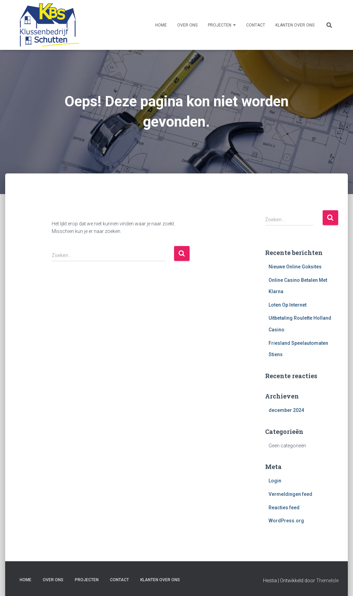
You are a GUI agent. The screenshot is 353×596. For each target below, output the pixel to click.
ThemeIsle (327, 580)
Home (161, 25)
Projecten (222, 25)
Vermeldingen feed (290, 494)
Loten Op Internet (287, 305)
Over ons (187, 25)
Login (275, 480)
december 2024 (286, 410)
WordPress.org (286, 520)
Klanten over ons (294, 25)
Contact (255, 25)
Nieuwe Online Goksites (295, 266)
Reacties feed (284, 507)
